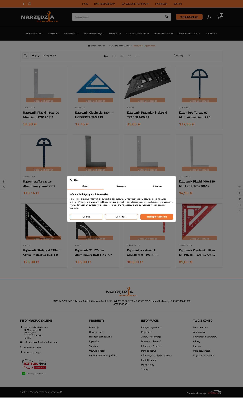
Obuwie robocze (97, 352)
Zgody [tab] (85, 186)
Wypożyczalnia (189, 17)
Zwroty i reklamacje (151, 338)
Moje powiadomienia (203, 357)
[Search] (117, 16)
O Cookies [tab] (157, 186)
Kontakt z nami (149, 361)
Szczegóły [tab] (121, 186)
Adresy (196, 343)
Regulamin (146, 333)
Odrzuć (86, 217)
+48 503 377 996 (32, 348)
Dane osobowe (148, 352)
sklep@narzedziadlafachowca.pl (40, 343)
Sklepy (144, 371)
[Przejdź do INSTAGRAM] (29, 3)
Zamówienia (199, 333)
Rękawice (94, 343)
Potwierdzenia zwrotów (205, 338)
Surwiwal (94, 347)
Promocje (94, 328)
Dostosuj (121, 217)
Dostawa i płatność (151, 343)
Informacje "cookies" (152, 347)
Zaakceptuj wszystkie (157, 217)
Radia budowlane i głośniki (102, 357)
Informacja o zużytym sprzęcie (156, 357)
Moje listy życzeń (202, 352)
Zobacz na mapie (32, 353)
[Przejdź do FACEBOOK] (23, 4)
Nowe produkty (97, 333)
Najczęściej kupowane (100, 338)
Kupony (197, 347)
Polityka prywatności (151, 328)
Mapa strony (147, 366)
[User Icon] (209, 17)
